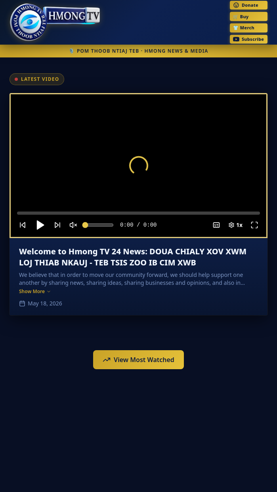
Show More (35, 291)
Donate (245, 5)
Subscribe (248, 39)
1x (235, 225)
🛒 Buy (240, 16)
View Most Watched (138, 359)
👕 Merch (243, 28)
